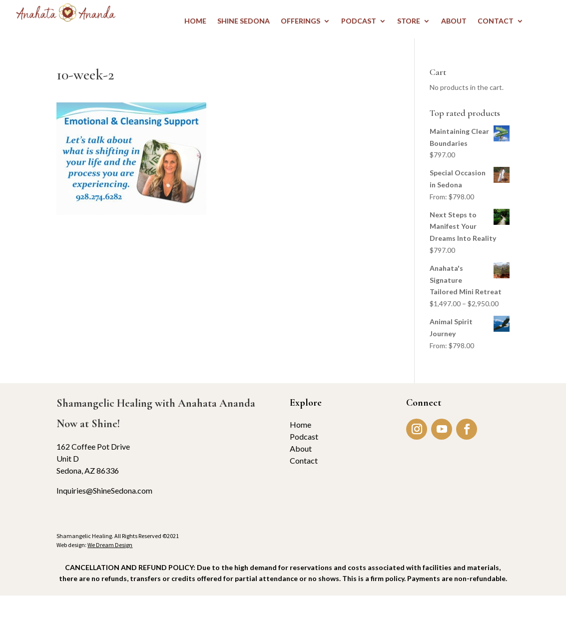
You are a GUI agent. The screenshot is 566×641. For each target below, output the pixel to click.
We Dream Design (109, 545)
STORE (408, 21)
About (301, 448)
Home (300, 424)
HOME (195, 21)
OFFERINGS (300, 21)
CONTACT (496, 21)
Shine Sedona (243, 21)
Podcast (304, 436)
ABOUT (454, 21)
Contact (304, 460)
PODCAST (358, 21)
